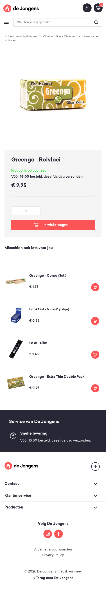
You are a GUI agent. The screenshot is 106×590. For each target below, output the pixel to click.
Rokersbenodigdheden (21, 36)
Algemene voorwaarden (53, 549)
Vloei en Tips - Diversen (60, 36)
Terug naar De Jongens (53, 578)
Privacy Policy (53, 555)
